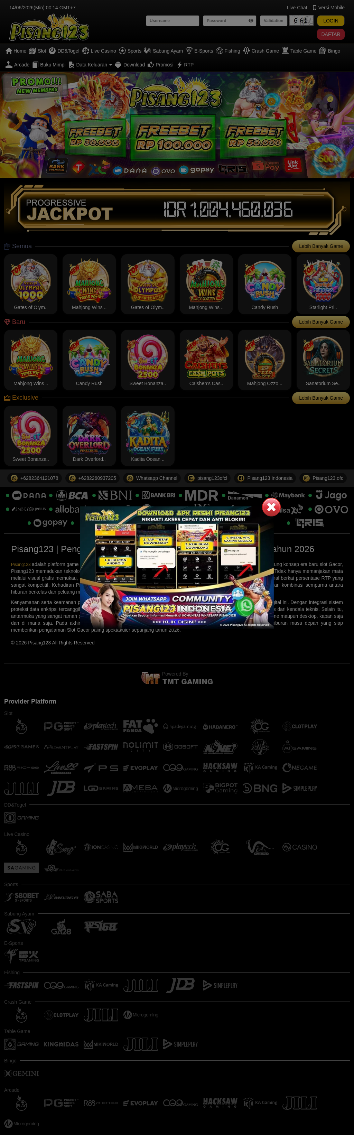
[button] (271, 506)
